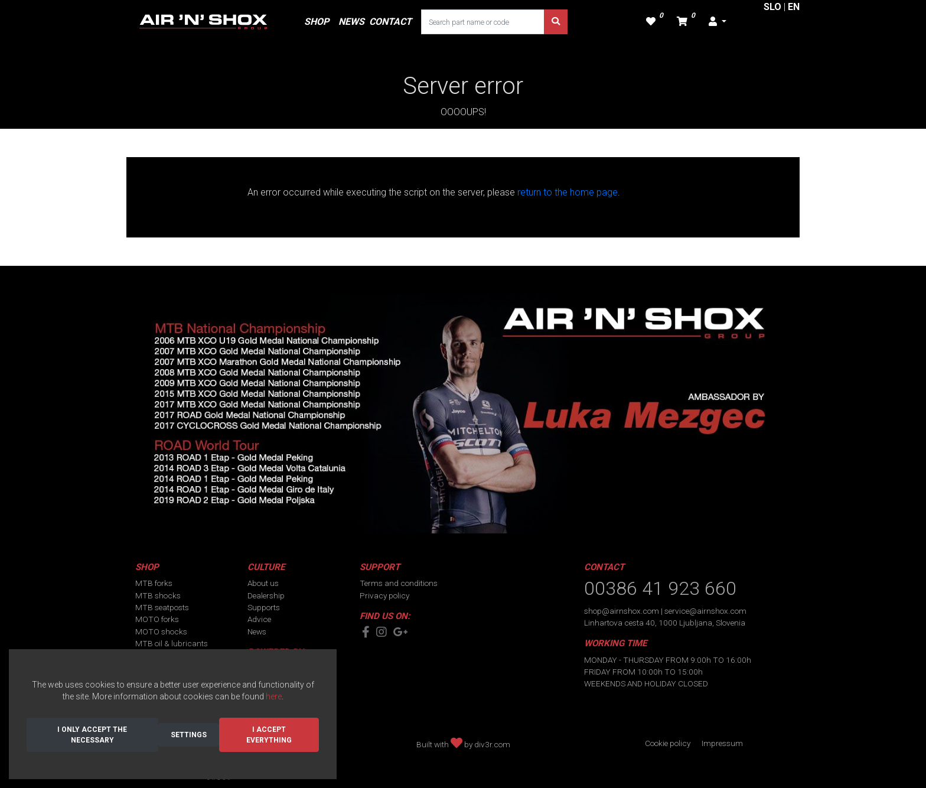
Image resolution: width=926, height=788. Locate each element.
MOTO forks (157, 619)
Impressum (722, 743)
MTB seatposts (162, 607)
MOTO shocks (161, 631)
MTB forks (153, 583)
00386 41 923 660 (660, 588)
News (256, 631)
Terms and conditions (399, 583)
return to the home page (567, 192)
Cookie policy (667, 743)
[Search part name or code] (482, 21)
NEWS (351, 21)
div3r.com (492, 744)
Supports (263, 607)
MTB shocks (158, 595)
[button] (717, 22)
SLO (772, 6)
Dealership (266, 595)
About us (263, 583)
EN (794, 6)
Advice (259, 619)
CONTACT (390, 21)
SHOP (316, 21)
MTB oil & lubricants (171, 643)
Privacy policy (384, 595)
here (274, 696)
